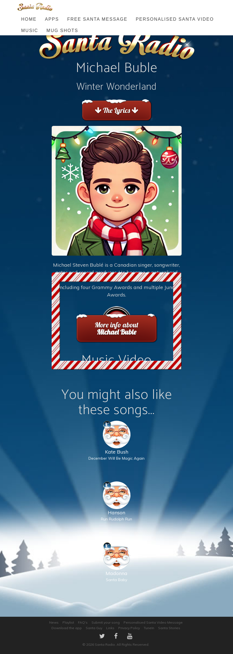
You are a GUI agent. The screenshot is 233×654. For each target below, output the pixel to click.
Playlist (68, 622)
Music (29, 30)
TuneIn (149, 628)
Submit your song (105, 622)
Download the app (66, 628)
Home (29, 19)
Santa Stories (169, 628)
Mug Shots (62, 30)
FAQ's (83, 622)
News (54, 622)
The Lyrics (116, 110)
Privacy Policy (129, 628)
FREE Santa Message (97, 19)
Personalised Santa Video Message (153, 622)
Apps (52, 19)
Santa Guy (94, 628)
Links (110, 628)
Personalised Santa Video (175, 19)
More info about (116, 328)
